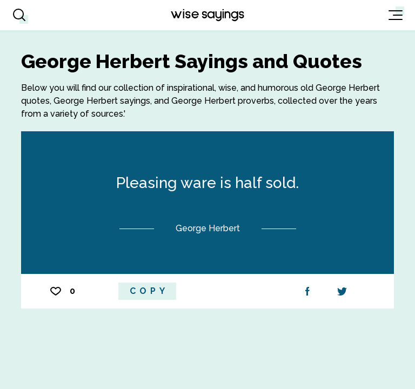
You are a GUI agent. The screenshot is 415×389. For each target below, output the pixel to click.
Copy (149, 291)
